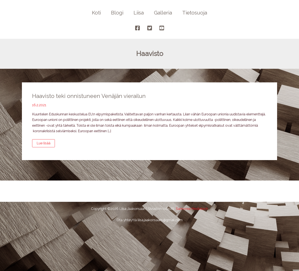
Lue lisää (45, 144)
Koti (96, 13)
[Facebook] (137, 28)
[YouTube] (161, 28)
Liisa (139, 13)
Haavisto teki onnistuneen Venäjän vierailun (89, 96)
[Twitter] (149, 28)
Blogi (117, 13)
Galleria (163, 13)
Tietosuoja (194, 13)
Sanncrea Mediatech (192, 209)
